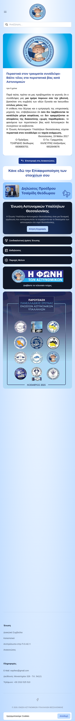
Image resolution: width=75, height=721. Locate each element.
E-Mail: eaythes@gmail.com (16, 670)
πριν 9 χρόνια (11, 88)
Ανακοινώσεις (9, 650)
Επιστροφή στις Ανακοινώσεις (37, 161)
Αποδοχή (64, 716)
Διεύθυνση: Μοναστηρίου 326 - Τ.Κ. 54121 (22, 676)
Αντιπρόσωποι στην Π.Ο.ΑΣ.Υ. (17, 644)
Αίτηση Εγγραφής (37, 229)
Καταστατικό (9, 638)
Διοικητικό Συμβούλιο (13, 632)
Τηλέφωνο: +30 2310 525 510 (16, 682)
